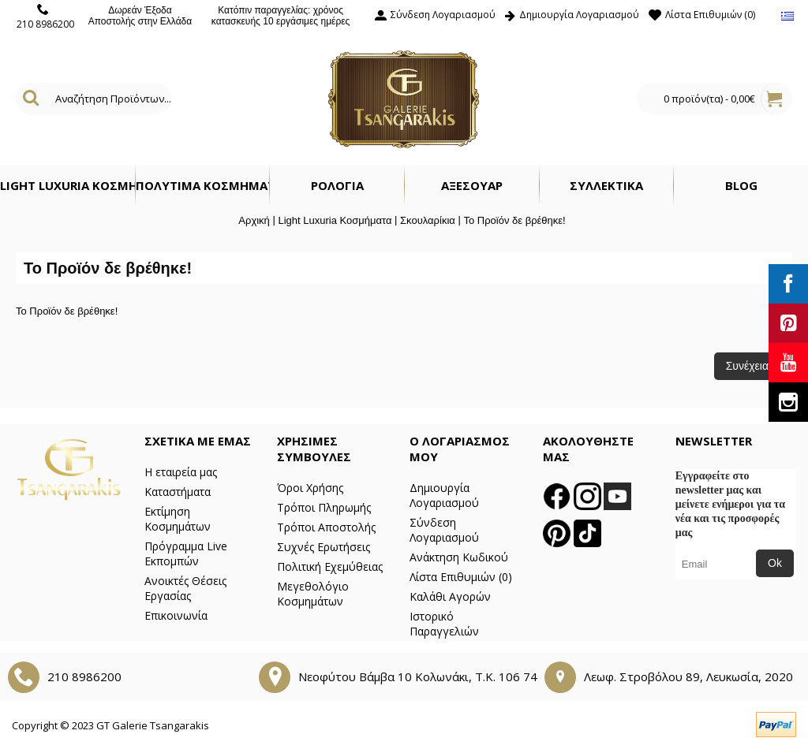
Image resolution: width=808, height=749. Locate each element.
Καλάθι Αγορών (450, 596)
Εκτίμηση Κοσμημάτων (177, 519)
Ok (775, 563)
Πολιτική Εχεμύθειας (330, 566)
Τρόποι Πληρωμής (324, 507)
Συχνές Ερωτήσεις (323, 546)
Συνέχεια (747, 366)
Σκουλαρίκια (427, 220)
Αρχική (254, 220)
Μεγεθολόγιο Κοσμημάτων (313, 594)
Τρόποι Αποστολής (326, 527)
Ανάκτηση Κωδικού (459, 557)
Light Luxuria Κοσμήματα (334, 220)
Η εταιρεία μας (180, 471)
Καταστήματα (177, 491)
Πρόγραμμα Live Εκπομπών (185, 553)
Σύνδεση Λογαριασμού (444, 530)
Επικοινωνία (176, 615)
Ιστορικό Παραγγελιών (444, 624)
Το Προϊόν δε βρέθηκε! (514, 220)
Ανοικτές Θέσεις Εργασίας (185, 588)
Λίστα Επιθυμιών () (461, 576)
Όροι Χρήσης (310, 487)
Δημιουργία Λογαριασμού (444, 495)
